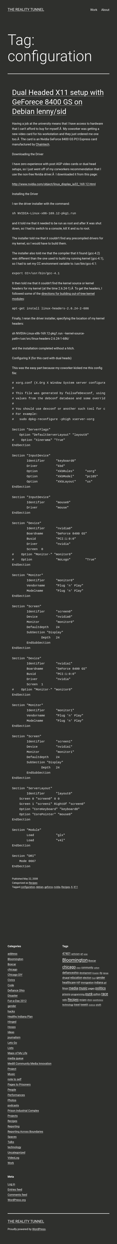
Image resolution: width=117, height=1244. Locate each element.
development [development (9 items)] (85, 973)
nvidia (57, 887)
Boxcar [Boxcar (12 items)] (92, 960)
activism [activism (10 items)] (75, 954)
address (12, 953)
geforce (48, 887)
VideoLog (13, 1157)
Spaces (12, 1136)
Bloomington (15, 959)
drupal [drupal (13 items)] (66, 977)
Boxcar (12, 964)
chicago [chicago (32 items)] (69, 967)
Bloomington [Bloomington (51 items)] (75, 960)
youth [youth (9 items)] (98, 1004)
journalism (14, 1037)
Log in (11, 1184)
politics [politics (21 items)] (100, 988)
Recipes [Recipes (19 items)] (73, 999)
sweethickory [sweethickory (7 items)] (98, 1000)
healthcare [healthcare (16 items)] (69, 982)
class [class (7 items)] (78, 968)
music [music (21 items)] (83, 988)
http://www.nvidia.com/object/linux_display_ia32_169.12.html (54, 184)
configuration (28, 887)
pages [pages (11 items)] (91, 988)
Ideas (11, 1032)
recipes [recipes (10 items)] (83, 999)
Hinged (12, 1021)
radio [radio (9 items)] (64, 1000)
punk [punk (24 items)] (89, 994)
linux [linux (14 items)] (65, 988)
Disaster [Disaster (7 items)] (95, 973)
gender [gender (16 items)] (100, 977)
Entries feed (15, 1189)
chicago (12, 969)
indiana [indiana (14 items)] (98, 982)
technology (14, 1147)
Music (11, 1074)
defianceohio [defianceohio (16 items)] (70, 972)
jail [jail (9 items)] (105, 982)
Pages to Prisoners (19, 1084)
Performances (16, 1095)
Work (93, 10)
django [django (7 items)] (105, 973)
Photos (12, 1100)
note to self (14, 1079)
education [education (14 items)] (76, 977)
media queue (15, 1058)
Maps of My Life (17, 1053)
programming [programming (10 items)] (78, 994)
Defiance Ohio (16, 990)
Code (11, 985)
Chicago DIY (15, 974)
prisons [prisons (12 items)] (66, 994)
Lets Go (12, 1042)
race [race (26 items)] (104, 994)
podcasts (13, 1105)
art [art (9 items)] (81, 954)
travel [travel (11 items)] (77, 1004)
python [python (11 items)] (97, 994)
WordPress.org (17, 1199)
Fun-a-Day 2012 (17, 1000)
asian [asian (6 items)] (86, 954)
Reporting (14, 1126)
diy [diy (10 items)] (100, 972)
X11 (76, 887)
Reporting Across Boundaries (25, 1131)
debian (39, 887)
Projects (13, 1115)
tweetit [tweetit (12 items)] (84, 1004)
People (12, 1089)
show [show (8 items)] (89, 1000)
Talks (11, 1142)
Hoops (12, 1027)
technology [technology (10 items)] (67, 1004)
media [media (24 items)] (73, 988)
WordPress (39, 1229)
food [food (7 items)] (94, 978)
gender (12, 1006)
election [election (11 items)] (87, 977)
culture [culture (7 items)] (96, 968)
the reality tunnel (26, 9)
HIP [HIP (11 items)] (78, 982)
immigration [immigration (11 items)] (87, 982)
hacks (11, 1011)
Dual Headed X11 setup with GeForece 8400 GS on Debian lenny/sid (58, 102)
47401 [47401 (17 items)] (66, 953)
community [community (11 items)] (87, 967)
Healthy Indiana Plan (20, 1016)
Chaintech (42, 144)
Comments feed (17, 1194)
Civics (11, 979)
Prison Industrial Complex (23, 1110)
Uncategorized (16, 1152)
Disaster (13, 995)
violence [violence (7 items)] (92, 1005)
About (105, 10)
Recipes (33, 882)
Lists (11, 1047)
